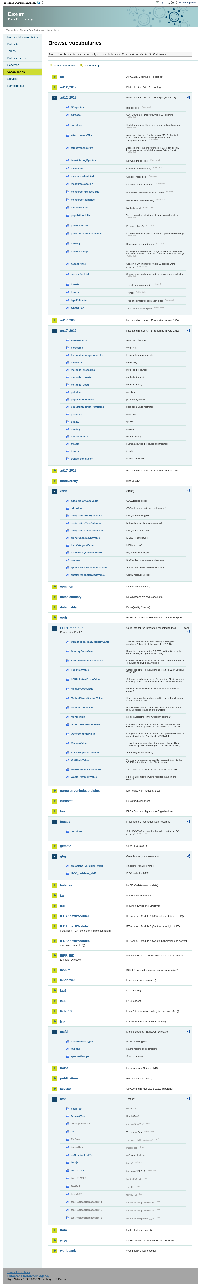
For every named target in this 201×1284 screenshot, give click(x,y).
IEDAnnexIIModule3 (74, 926)
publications (69, 1078)
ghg (63, 856)
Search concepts (92, 65)
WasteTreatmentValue (84, 776)
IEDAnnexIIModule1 (74, 916)
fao (62, 811)
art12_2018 (68, 97)
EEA (23, 3)
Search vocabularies (64, 65)
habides (66, 885)
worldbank (68, 1250)
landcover (67, 980)
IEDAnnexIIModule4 (74, 941)
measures (77, 168)
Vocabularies (16, 72)
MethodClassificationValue (87, 698)
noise (64, 1068)
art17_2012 (68, 330)
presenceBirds (79, 225)
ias (62, 895)
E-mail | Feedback (18, 1272)
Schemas (13, 65)
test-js (74, 1162)
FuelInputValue (80, 670)
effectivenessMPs (81, 135)
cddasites (76, 508)
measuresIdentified (82, 176)
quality (75, 421)
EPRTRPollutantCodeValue (87, 660)
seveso (65, 1088)
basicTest (76, 1108)
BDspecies (77, 107)
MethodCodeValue (82, 707)
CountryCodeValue (82, 651)
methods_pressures (83, 370)
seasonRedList (80, 274)
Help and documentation (22, 37)
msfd (64, 1031)
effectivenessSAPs (82, 147)
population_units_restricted (87, 406)
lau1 (63, 990)
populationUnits (80, 215)
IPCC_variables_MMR (84, 873)
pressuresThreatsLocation (86, 233)
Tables (11, 51)
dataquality (68, 607)
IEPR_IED (67, 955)
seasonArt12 (78, 263)
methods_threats (81, 377)
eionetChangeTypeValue (85, 537)
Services (12, 78)
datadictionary (70, 597)
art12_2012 (68, 87)
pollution (76, 392)
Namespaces (15, 85)
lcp (62, 1021)
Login (162, 2)
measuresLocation (82, 183)
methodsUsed (79, 207)
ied (62, 905)
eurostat (66, 801)
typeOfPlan (77, 307)
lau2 (63, 1001)
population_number (82, 399)
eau (73, 1131)
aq (62, 76)
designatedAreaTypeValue (86, 515)
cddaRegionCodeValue (84, 500)
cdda (63, 491)
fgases (65, 821)
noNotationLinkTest (82, 1155)
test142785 (77, 1170)
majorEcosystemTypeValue (87, 552)
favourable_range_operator (87, 355)
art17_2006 (68, 320)
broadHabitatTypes (82, 1041)
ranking (75, 243)
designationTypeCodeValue (87, 530)
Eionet (23, 30)
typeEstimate (79, 300)
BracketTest (78, 1116)
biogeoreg (77, 347)
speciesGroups (80, 1056)
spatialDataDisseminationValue (89, 567)
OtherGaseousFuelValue (85, 724)
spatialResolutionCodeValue (88, 574)
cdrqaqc (76, 115)
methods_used (80, 384)
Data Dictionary (36, 30)
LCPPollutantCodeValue (85, 679)
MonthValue (78, 716)
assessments (79, 340)
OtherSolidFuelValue (83, 733)
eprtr (63, 617)
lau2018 (66, 1011)
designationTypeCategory (86, 523)
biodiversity (69, 481)
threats (75, 284)
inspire (65, 970)
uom (63, 1230)
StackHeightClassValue (85, 752)
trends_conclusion (82, 458)
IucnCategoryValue (82, 545)
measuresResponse (83, 199)
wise (63, 1240)
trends (75, 292)
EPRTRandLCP (71, 628)
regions (75, 560)
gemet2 (65, 846)
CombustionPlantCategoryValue (90, 641)
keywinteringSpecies (83, 160)
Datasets (12, 44)
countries (76, 125)
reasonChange (79, 251)
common (66, 586)
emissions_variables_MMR (87, 865)
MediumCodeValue (82, 688)
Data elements (16, 58)
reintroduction (79, 436)
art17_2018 (68, 470)
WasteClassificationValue (86, 769)
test (63, 1099)
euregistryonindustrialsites (80, 790)
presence (76, 414)
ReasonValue (79, 743)
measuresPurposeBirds (85, 191)
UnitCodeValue (80, 760)
